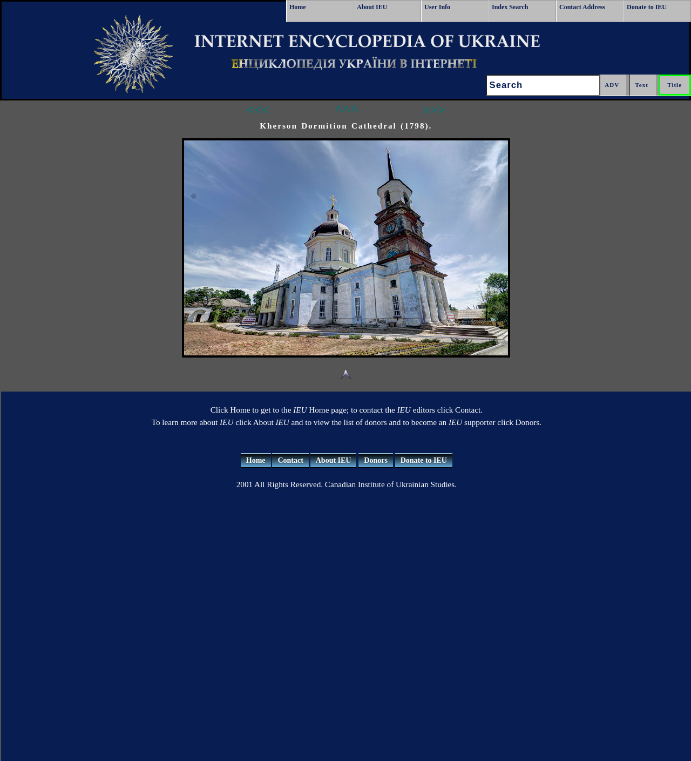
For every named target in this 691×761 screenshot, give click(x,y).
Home (297, 7)
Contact (290, 460)
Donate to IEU (647, 7)
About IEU (372, 7)
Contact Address (582, 7)
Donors (376, 460)
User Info (437, 7)
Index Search (510, 7)
